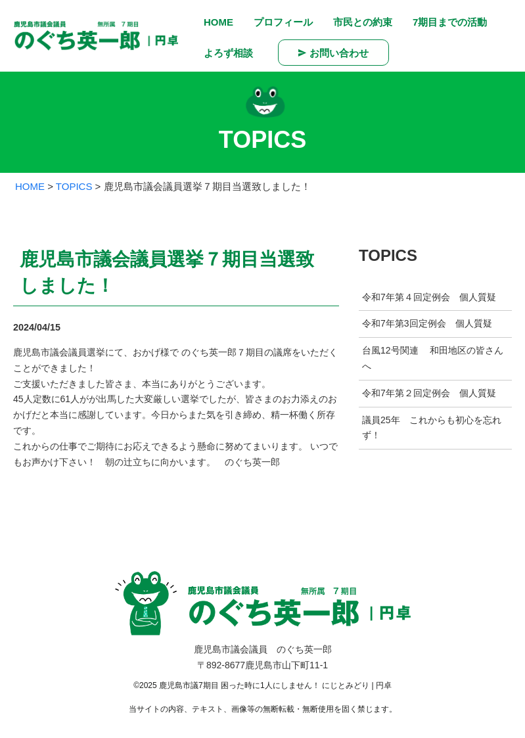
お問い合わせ (333, 52)
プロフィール (283, 22)
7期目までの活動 (450, 22)
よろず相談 (228, 52)
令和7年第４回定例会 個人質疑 (429, 297)
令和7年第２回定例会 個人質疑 (429, 393)
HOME (218, 22)
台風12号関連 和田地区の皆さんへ (432, 358)
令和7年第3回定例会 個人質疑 (427, 323)
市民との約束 (362, 22)
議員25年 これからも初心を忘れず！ (431, 428)
